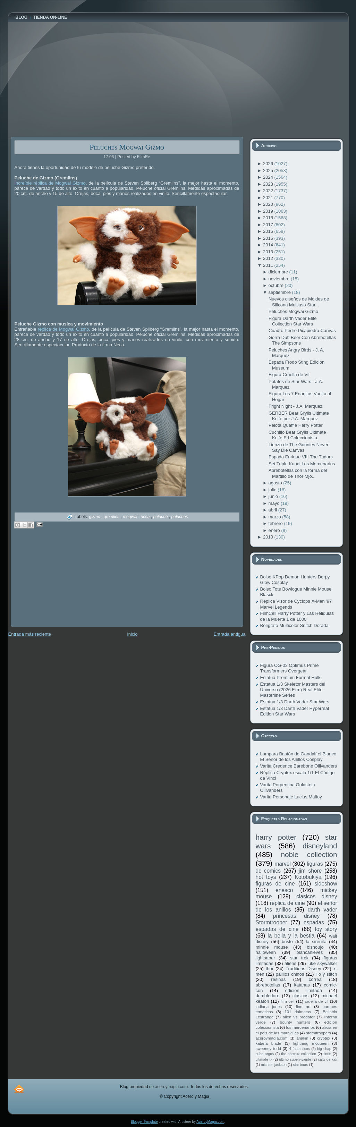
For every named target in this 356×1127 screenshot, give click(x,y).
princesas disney (296, 916)
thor (269, 968)
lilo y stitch (326, 974)
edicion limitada (303, 990)
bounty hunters (295, 1022)
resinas (278, 979)
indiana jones (269, 1006)
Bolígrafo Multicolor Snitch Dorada (294, 625)
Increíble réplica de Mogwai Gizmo (50, 183)
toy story (326, 929)
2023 (268, 184)
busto (287, 941)
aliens (290, 963)
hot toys (266, 877)
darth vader (322, 910)
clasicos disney (316, 896)
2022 (268, 190)
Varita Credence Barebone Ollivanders (298, 766)
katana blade (268, 1043)
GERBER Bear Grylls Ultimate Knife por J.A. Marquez (299, 415)
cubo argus (265, 1054)
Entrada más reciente (29, 634)
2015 (268, 238)
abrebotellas (268, 985)
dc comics (268, 871)
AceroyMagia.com (210, 1122)
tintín (327, 1054)
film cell (287, 1001)
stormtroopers (318, 1033)
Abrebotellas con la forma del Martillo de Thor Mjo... (298, 473)
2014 (268, 244)
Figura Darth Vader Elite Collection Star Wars (293, 321)
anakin (302, 1038)
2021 (268, 197)
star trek (299, 957)
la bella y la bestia (291, 936)
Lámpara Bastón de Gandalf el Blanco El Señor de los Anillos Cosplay (298, 756)
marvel (282, 864)
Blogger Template (144, 1122)
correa (315, 979)
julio (273, 489)
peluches (179, 516)
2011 (268, 265)
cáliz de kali (327, 1059)
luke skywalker (322, 963)
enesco (284, 890)
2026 (268, 163)
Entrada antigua (230, 634)
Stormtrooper (271, 922)
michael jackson (274, 1065)
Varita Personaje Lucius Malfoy (291, 796)
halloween (266, 952)
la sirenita (316, 941)
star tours (300, 1065)
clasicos (300, 995)
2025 (268, 170)
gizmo (95, 516)
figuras (315, 864)
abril (273, 509)
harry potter (276, 837)
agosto (276, 482)
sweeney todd (268, 1048)
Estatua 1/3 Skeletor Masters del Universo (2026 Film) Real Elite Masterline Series (292, 689)
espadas (314, 922)
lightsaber (265, 957)
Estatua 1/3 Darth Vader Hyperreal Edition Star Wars (294, 711)
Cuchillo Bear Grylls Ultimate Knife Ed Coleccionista (297, 435)
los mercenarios (300, 1027)
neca (146, 516)
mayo (275, 503)
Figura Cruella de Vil (289, 374)
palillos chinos (290, 974)
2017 (268, 224)
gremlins (112, 516)
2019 (268, 211)
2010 (268, 537)
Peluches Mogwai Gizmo (127, 147)
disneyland (320, 846)
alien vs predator (299, 1017)
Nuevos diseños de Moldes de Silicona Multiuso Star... (299, 301)
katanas (302, 985)
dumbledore (268, 995)
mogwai (130, 516)
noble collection (309, 854)
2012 (268, 258)
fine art (303, 1006)
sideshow (325, 884)
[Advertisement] (63, 582)
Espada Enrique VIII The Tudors (301, 456)
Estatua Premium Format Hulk (290, 677)
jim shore (310, 871)
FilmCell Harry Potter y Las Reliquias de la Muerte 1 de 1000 (297, 616)
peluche (161, 516)
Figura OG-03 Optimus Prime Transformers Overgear (289, 668)
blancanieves (309, 952)
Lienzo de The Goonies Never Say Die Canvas (298, 447)
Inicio (132, 634)
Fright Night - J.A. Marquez (295, 406)
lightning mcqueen (311, 1043)
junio (274, 496)
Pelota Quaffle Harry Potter (296, 425)
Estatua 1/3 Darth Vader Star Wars (294, 701)
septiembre (280, 292)
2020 (268, 204)
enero (275, 530)
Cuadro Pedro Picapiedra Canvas (302, 330)
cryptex (323, 1038)
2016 (268, 231)
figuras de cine (275, 884)
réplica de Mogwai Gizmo (63, 329)
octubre (277, 285)
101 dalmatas (298, 1011)
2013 (268, 251)
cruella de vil (317, 1001)
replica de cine (287, 903)
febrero (276, 523)
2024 (268, 177)
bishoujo (315, 947)
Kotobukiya (308, 877)
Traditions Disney (303, 968)
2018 (268, 217)
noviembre (280, 278)
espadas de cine (277, 929)
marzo (275, 516)
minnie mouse (272, 947)
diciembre (279, 271)
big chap (324, 1049)
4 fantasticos (299, 1049)
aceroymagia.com (272, 1038)
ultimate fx (264, 1059)
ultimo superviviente (295, 1059)
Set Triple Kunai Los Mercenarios (302, 463)
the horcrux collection (298, 1054)
